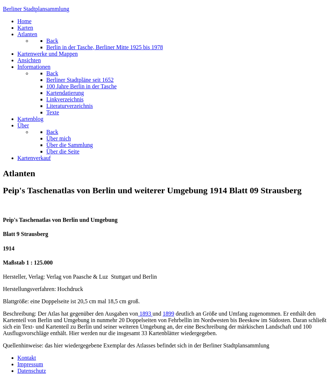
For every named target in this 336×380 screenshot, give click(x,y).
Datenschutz (31, 371)
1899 (168, 314)
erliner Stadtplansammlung (36, 9)
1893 (145, 314)
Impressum (30, 364)
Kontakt (26, 358)
